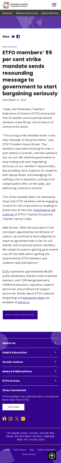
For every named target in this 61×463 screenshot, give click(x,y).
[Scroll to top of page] (52, 456)
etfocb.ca (23, 302)
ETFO (5, 271)
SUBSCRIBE (13, 407)
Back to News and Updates (20, 314)
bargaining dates (34, 298)
